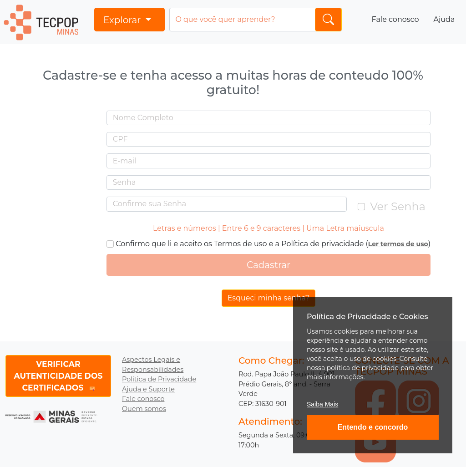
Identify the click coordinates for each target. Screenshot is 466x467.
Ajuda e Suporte (148, 389)
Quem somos (144, 409)
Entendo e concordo (373, 427)
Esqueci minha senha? (268, 298)
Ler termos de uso (398, 244)
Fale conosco (395, 19)
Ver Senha (397, 206)
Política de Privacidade (159, 379)
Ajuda (444, 19)
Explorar (123, 20)
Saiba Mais (322, 404)
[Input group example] (255, 19)
